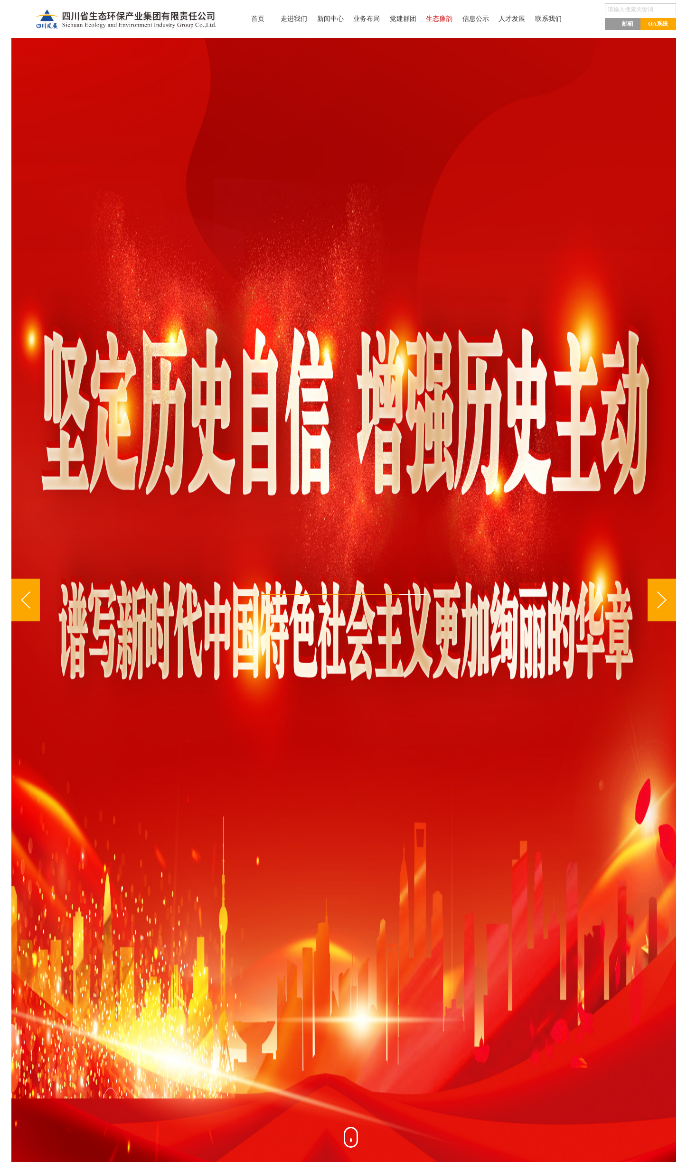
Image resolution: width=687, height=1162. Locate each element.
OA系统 (658, 23)
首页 (246, 18)
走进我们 (285, 18)
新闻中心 (324, 18)
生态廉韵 (440, 18)
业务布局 (362, 18)
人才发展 (518, 18)
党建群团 (401, 18)
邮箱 (622, 23)
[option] (343, 600)
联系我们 (557, 18)
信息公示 (479, 18)
